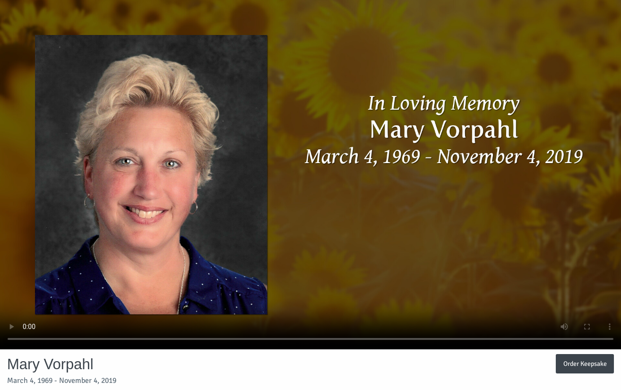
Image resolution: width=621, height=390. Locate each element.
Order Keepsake (585, 363)
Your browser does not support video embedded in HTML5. (310, 174)
